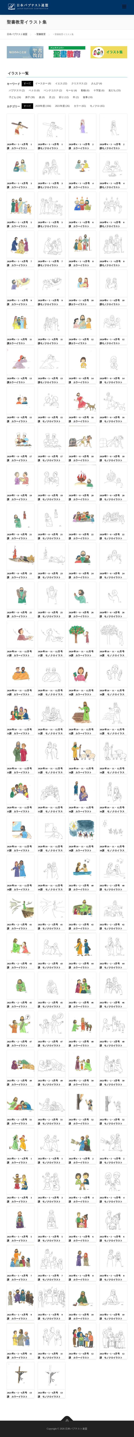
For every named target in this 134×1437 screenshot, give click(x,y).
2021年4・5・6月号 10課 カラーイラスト (81, 1316)
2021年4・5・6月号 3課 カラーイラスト (19, 1199)
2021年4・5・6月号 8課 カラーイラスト (81, 1277)
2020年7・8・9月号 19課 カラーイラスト (19, 497)
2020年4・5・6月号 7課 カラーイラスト (19, 263)
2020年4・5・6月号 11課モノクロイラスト (50, 341)
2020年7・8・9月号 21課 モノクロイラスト (50, 536)
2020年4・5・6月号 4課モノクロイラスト (112, 185)
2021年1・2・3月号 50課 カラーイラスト (81, 1082)
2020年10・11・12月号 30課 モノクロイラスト (112, 694)
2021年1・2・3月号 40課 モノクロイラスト (112, 887)
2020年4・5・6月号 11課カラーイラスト (19, 341)
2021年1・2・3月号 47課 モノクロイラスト (50, 1043)
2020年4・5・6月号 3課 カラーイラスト (19, 185)
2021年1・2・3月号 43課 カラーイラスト (19, 965)
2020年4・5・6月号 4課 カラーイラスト (81, 185)
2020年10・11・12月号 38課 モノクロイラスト (112, 850)
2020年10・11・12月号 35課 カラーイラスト (19, 809)
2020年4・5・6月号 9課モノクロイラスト (50, 302)
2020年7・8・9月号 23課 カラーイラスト (19, 575)
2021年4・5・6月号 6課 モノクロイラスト (112, 1238)
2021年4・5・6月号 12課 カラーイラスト (81, 1355)
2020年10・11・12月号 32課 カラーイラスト (81, 731)
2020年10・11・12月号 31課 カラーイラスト (19, 731)
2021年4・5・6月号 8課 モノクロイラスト (112, 1277)
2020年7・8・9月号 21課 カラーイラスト (19, 536)
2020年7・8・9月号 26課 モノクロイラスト (112, 614)
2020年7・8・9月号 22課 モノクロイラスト (112, 536)
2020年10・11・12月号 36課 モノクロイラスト (112, 811)
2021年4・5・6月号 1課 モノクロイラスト (50, 1160)
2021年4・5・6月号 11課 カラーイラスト (19, 1355)
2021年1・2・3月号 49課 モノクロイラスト (50, 1082)
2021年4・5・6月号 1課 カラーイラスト (19, 1160)
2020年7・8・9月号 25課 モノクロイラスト (50, 614)
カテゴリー (13, 106)
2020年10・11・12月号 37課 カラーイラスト (19, 848)
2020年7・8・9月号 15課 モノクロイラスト (50, 419)
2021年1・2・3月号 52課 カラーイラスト (81, 1121)
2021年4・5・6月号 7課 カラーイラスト (19, 1277)
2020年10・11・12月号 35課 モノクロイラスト (50, 811)
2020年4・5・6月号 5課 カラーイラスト (19, 224)
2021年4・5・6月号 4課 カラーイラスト (81, 1199)
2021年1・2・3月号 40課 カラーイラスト (81, 887)
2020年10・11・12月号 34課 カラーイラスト (81, 770)
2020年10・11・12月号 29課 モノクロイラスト (50, 694)
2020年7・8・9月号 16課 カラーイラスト (81, 419)
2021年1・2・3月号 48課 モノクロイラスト (112, 1043)
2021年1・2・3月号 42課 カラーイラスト (81, 926)
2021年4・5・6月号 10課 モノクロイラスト (112, 1316)
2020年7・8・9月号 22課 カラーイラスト (81, 536)
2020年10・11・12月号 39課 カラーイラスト (19, 887)
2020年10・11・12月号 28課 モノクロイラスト (112, 655)
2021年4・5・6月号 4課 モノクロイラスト (112, 1199)
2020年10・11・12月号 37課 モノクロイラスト (50, 850)
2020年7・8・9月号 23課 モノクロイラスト (50, 575)
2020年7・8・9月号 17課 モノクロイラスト (50, 458)
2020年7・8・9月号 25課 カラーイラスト (19, 614)
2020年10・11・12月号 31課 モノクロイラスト (50, 733)
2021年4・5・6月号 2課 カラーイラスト (81, 1160)
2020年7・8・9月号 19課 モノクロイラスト (50, 497)
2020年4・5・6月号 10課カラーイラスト (81, 302)
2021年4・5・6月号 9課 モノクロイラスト (50, 1316)
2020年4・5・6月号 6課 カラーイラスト (81, 224)
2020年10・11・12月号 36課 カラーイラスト (81, 809)
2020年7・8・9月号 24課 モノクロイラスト (112, 575)
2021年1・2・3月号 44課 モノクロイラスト (112, 965)
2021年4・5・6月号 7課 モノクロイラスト (50, 1277)
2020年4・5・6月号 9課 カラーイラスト (19, 302)
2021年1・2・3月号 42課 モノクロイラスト (112, 926)
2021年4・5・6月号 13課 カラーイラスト (19, 1394)
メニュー (124, 6)
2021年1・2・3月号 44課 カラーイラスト (81, 965)
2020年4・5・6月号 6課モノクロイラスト (112, 224)
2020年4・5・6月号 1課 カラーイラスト (19, 146)
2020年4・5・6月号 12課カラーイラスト (81, 341)
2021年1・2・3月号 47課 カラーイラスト (19, 1043)
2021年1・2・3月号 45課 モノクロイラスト (50, 1004)
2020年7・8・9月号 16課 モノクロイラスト (112, 419)
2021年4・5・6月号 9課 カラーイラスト (19, 1316)
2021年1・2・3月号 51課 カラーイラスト (19, 1121)
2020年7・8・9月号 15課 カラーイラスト (19, 419)
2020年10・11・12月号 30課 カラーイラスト (81, 692)
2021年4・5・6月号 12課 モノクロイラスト (112, 1355)
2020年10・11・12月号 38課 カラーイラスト (81, 848)
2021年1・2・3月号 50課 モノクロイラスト (112, 1082)
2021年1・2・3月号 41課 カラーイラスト (19, 926)
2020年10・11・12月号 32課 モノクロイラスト (112, 733)
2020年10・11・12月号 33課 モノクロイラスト (50, 772)
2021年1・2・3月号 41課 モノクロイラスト (50, 926)
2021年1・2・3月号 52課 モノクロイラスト (112, 1121)
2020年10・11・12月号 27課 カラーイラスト (19, 653)
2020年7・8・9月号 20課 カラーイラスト (81, 497)
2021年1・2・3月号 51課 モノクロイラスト (50, 1121)
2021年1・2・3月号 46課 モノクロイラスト (112, 1004)
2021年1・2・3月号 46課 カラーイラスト (81, 1004)
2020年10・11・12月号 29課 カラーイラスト (19, 692)
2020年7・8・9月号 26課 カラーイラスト (81, 614)
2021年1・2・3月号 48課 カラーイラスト (81, 1043)
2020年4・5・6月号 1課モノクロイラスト (50, 146)
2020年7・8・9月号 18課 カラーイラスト (81, 458)
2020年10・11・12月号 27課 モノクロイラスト (50, 655)
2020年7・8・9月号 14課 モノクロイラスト (112, 380)
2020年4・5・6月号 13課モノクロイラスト (50, 380)
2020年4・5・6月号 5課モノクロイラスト (50, 224)
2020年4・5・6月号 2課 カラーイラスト (81, 146)
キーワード (13, 84)
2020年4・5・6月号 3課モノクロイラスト (50, 185)
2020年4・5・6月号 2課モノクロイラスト (112, 146)
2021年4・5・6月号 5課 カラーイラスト (19, 1238)
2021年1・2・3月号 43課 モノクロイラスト (50, 965)
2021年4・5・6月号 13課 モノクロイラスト (50, 1394)
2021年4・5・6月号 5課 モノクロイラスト (50, 1238)
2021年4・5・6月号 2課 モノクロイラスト (112, 1160)
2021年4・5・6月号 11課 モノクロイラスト (50, 1355)
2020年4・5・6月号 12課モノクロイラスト (112, 341)
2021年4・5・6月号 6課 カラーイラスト (81, 1238)
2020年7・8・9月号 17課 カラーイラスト (19, 458)
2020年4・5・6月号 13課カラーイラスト (19, 380)
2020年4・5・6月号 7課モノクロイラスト (50, 263)
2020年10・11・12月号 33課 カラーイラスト (19, 770)
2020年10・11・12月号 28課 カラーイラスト (81, 653)
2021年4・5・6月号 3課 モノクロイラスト (50, 1199)
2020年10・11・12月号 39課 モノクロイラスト (50, 889)
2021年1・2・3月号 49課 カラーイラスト (19, 1082)
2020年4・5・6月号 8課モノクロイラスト (112, 263)
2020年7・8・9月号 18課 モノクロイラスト (112, 458)
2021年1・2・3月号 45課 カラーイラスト (19, 1004)
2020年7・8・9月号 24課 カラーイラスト (81, 575)
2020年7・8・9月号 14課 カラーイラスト (81, 380)
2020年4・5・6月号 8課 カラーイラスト (81, 263)
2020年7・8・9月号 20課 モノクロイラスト (112, 497)
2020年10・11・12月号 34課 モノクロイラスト (112, 772)
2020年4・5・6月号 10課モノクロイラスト (112, 302)
